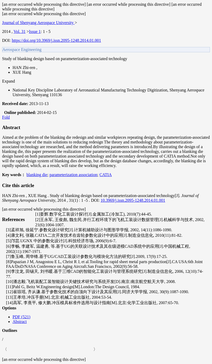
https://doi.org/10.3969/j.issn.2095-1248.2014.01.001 (56, 40)
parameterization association (73, 174)
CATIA (105, 174)
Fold (6, 117)
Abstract (20, 321)
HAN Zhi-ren (24, 67)
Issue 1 (35, 31)
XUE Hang (22, 72)
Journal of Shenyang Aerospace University (38, 22)
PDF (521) (21, 317)
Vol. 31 (20, 31)
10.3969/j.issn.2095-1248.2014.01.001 (133, 200)
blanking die (36, 174)
